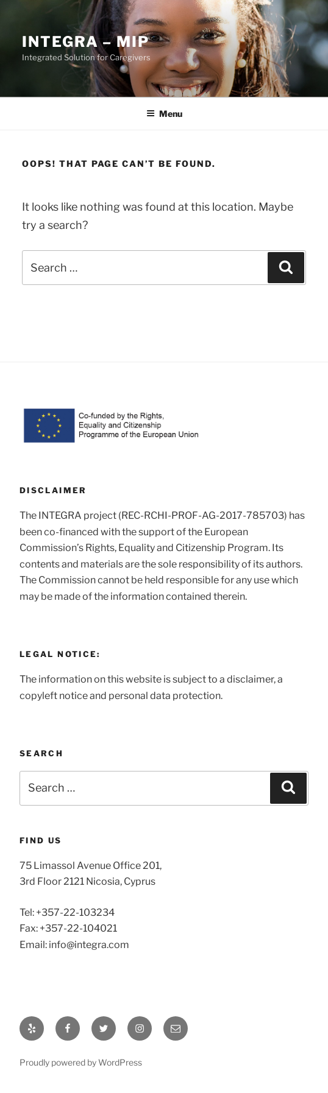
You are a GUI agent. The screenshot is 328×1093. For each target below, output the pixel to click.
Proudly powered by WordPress (81, 1062)
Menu (164, 113)
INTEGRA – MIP (85, 42)
